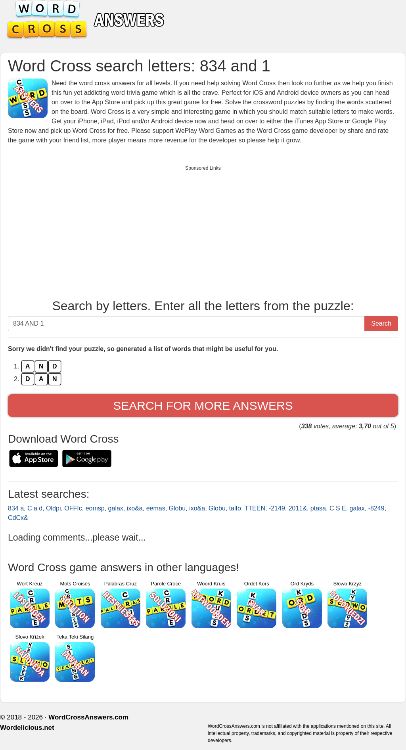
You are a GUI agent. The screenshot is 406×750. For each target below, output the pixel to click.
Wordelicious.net (27, 727)
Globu (177, 508)
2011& (298, 508)
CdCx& (18, 517)
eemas (155, 508)
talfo (235, 508)
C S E (337, 508)
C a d (34, 508)
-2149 (277, 508)
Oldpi (53, 508)
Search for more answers (203, 405)
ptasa (318, 508)
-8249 (376, 508)
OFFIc (73, 508)
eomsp (95, 508)
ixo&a (135, 508)
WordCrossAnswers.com (88, 717)
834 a (16, 508)
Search (381, 323)
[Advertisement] (203, 230)
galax (115, 508)
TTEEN (255, 508)
